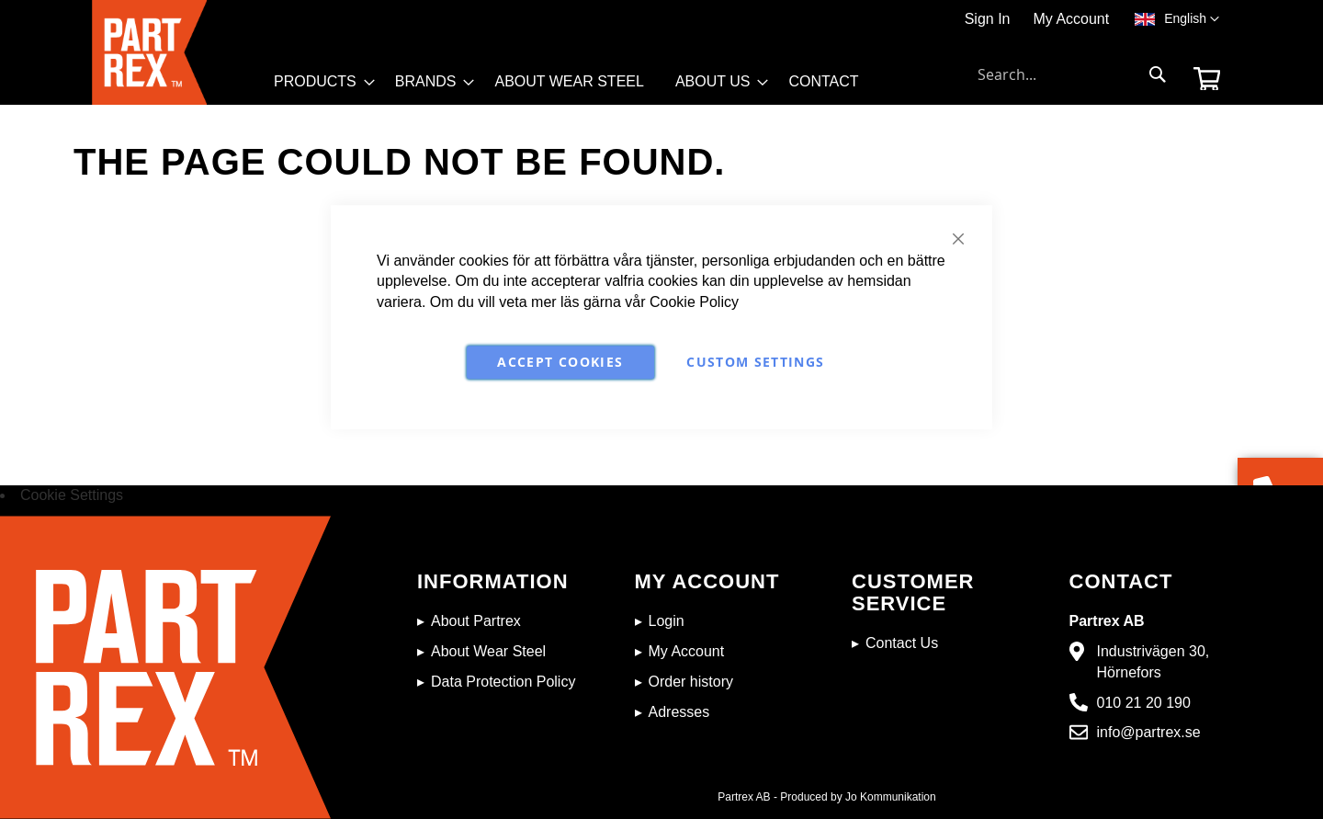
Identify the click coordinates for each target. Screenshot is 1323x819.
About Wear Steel (488, 651)
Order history (691, 681)
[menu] (575, 86)
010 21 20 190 (1144, 703)
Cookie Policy (694, 302)
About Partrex (476, 621)
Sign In (988, 19)
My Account (1071, 19)
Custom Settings (755, 361)
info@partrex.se (1149, 732)
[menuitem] (319, 82)
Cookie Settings (71, 495)
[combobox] (1072, 74)
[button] (1191, 19)
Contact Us (901, 643)
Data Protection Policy (503, 681)
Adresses (679, 712)
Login (666, 621)
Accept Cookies (560, 361)
